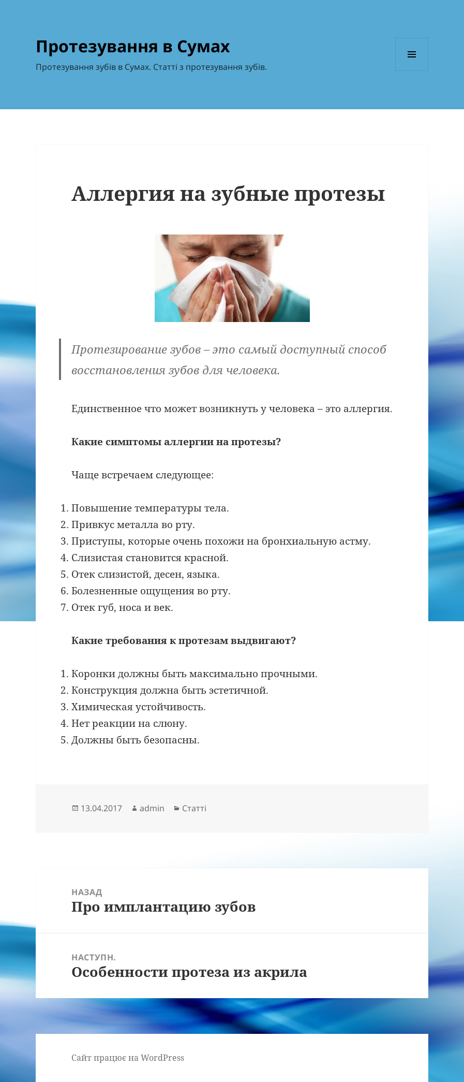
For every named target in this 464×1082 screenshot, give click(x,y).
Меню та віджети (412, 70)
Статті (194, 808)
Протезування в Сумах (133, 46)
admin (152, 808)
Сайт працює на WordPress (127, 1057)
